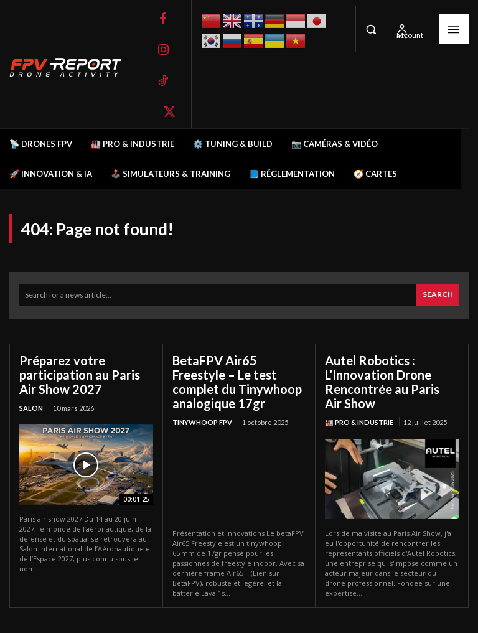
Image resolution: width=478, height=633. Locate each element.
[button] (371, 29)
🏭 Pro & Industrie (359, 422)
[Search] (437, 295)
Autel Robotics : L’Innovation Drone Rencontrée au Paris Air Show (382, 382)
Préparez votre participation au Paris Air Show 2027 (79, 374)
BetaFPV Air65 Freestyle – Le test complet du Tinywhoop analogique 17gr (237, 382)
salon (31, 408)
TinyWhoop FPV (202, 422)
